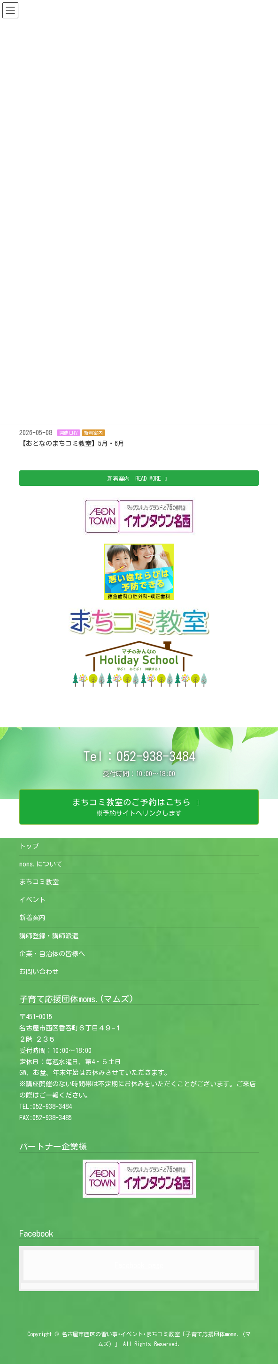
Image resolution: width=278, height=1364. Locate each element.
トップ (29, 846)
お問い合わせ (39, 971)
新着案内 (93, 432)
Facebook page (139, 1265)
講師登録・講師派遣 (48, 936)
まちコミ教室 (39, 882)
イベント (32, 899)
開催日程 (68, 432)
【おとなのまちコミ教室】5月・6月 (71, 443)
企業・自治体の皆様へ (52, 954)
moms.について (40, 864)
